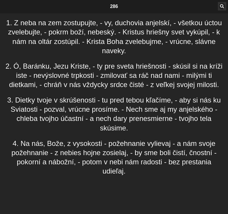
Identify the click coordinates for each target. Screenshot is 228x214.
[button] (222, 6)
